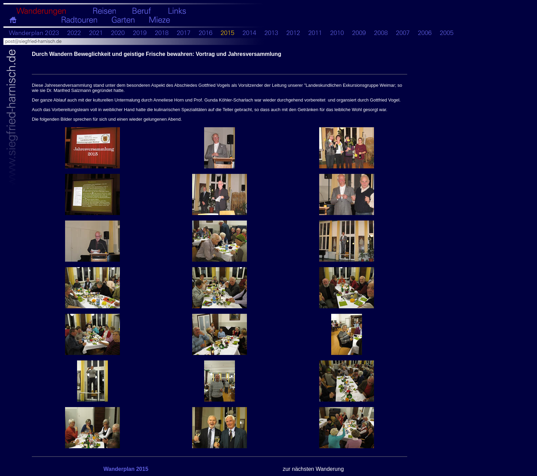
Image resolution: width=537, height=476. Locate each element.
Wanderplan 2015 (125, 469)
